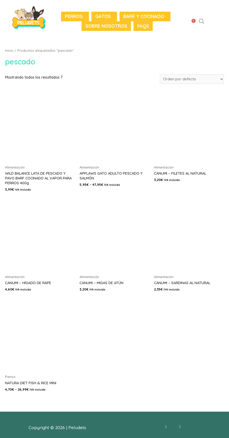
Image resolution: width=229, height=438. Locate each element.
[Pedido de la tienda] (192, 79)
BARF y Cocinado (143, 16)
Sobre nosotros (106, 26)
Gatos (103, 16)
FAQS (143, 26)
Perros (74, 16)
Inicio (9, 50)
